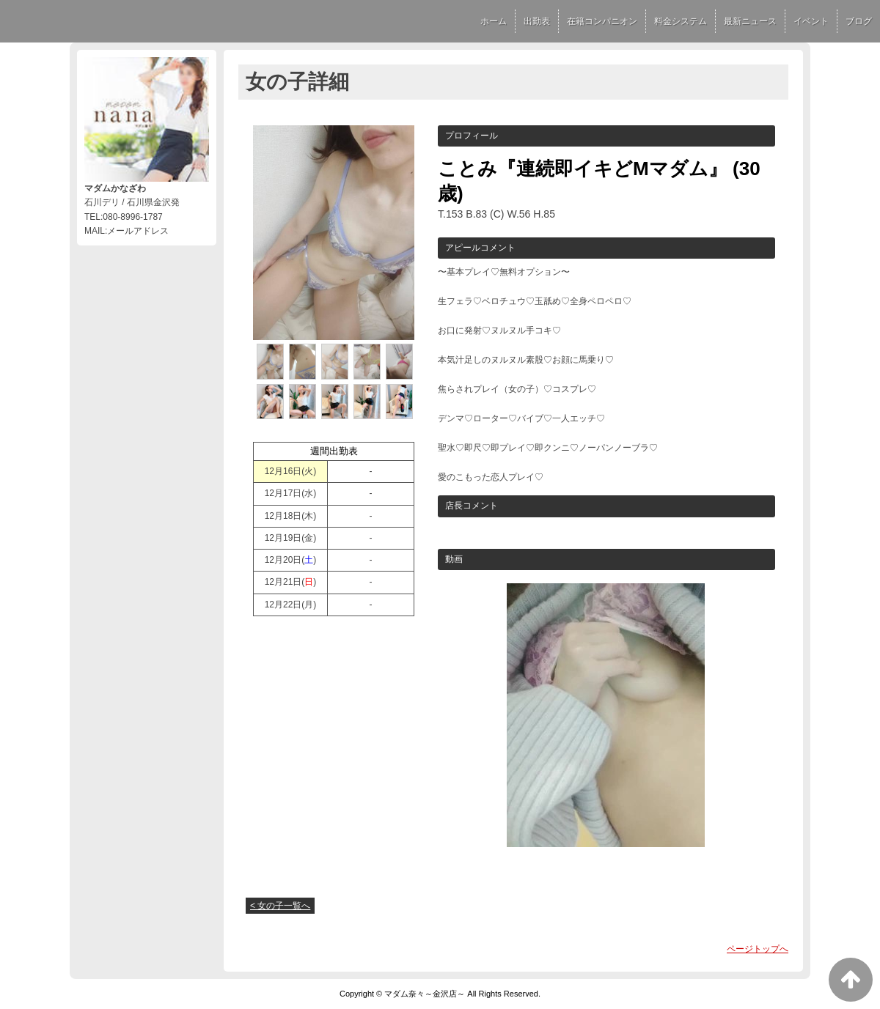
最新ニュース (750, 21)
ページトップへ (757, 949)
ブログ (859, 21)
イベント (811, 21)
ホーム (493, 21)
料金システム (680, 21)
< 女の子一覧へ (280, 906)
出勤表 (537, 21)
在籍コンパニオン (602, 21)
